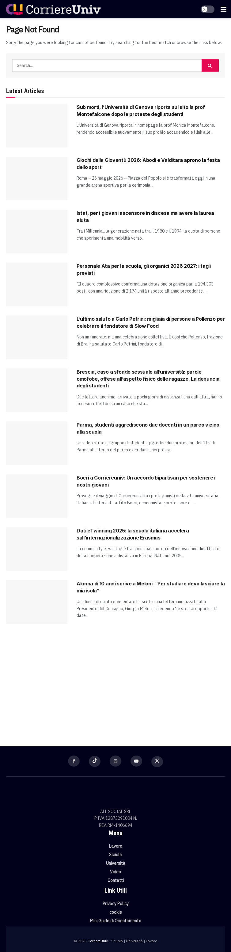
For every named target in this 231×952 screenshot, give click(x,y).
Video (115, 872)
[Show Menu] (223, 9)
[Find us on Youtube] (136, 761)
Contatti (116, 880)
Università (115, 863)
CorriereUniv (98, 941)
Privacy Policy (116, 903)
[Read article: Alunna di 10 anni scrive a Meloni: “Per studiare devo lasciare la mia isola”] (36, 602)
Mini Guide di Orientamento (115, 921)
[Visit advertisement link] (115, 682)
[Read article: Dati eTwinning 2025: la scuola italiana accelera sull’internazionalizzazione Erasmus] (36, 549)
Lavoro (115, 846)
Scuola (115, 854)
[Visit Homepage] (53, 9)
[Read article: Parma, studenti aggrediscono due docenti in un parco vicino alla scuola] (36, 443)
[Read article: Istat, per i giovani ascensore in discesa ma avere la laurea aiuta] (36, 231)
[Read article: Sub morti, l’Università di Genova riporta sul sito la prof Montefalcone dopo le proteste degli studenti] (36, 125)
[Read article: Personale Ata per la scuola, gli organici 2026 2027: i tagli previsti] (36, 284)
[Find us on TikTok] (94, 761)
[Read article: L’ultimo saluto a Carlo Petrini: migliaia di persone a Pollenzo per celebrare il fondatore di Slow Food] (36, 337)
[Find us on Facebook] (74, 761)
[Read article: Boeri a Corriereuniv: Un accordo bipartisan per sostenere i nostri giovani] (36, 496)
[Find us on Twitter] (157, 761)
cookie (115, 912)
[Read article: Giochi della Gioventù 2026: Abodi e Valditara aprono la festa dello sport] (36, 178)
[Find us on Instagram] (115, 761)
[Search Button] (210, 65)
